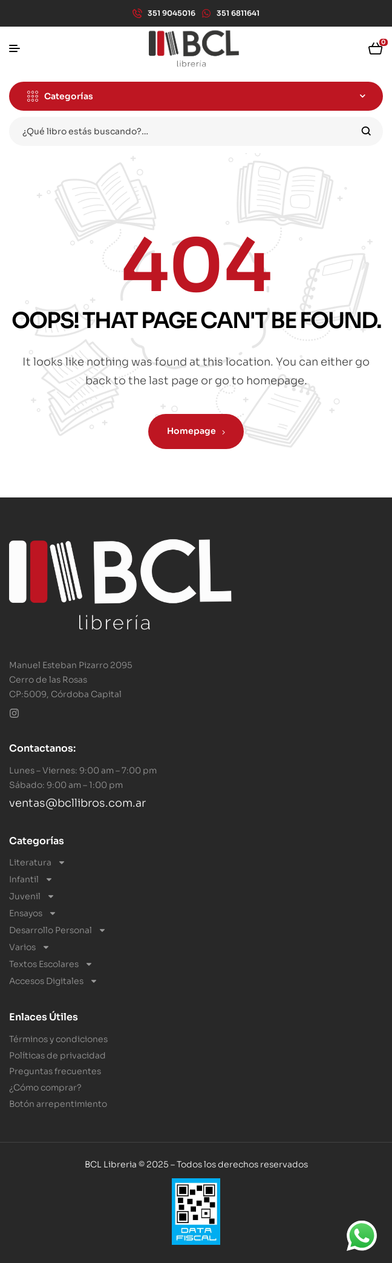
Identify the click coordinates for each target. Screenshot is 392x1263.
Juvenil (32, 896)
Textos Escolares (51, 964)
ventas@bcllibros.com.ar (77, 803)
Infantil (31, 879)
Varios (29, 947)
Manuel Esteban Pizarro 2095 (70, 665)
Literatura (37, 862)
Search (366, 131)
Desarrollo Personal (57, 930)
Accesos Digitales (53, 981)
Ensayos (33, 913)
